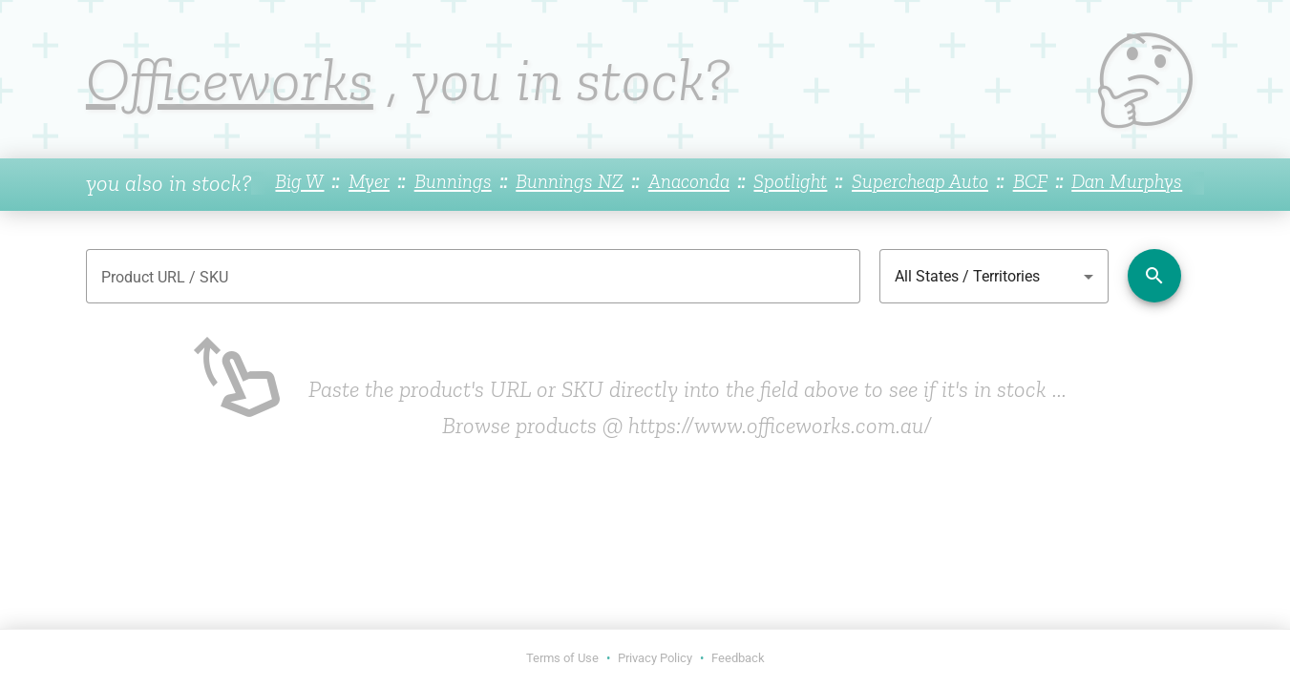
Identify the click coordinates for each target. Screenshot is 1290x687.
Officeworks (229, 79)
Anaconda (689, 181)
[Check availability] (1154, 275)
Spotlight (790, 181)
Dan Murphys (1126, 181)
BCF (1030, 181)
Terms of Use (562, 658)
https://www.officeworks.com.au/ (780, 425)
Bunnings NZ (570, 181)
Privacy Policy (655, 658)
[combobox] (994, 276)
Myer (369, 181)
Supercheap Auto (920, 181)
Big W (299, 181)
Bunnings (453, 181)
